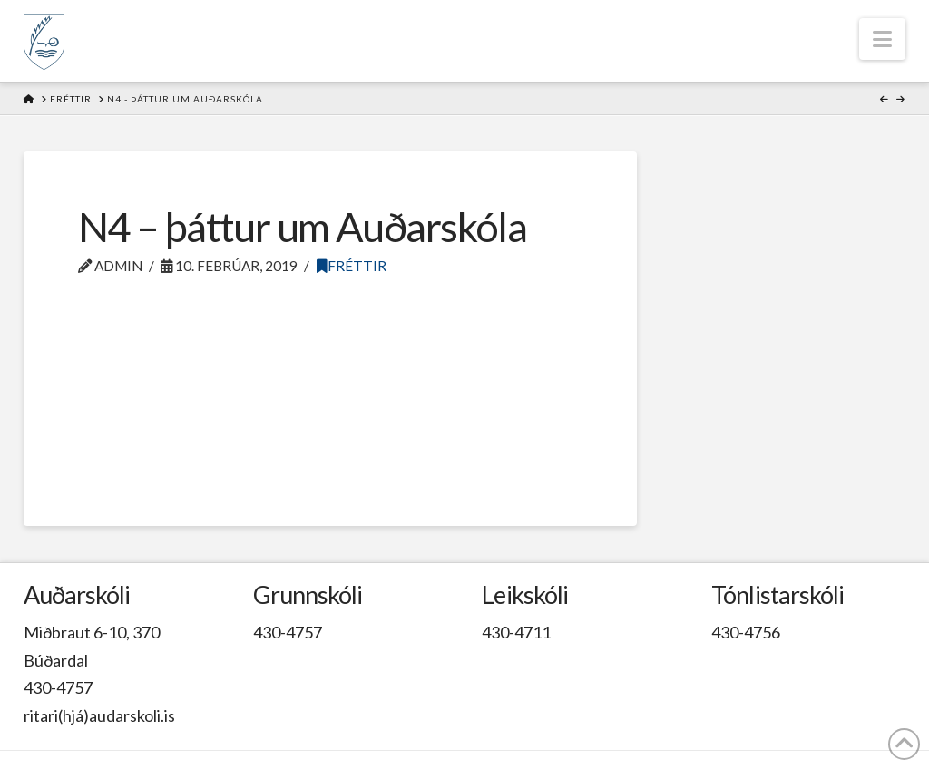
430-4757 (58, 687)
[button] (882, 39)
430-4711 (516, 632)
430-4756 (745, 632)
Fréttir (351, 266)
